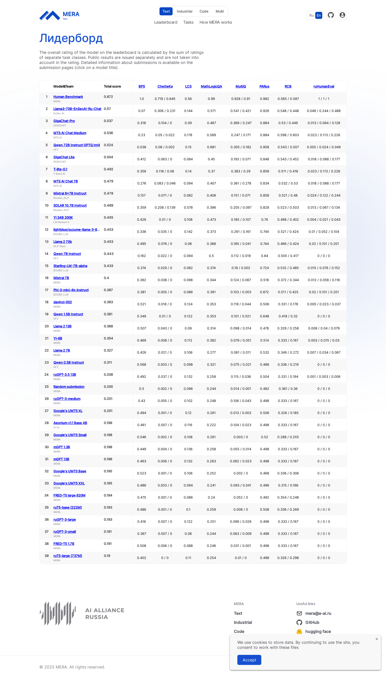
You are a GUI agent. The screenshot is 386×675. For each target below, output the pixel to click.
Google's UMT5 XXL (69, 483)
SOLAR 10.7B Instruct (70, 205)
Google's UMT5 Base (69, 471)
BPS (142, 86)
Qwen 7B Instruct (67, 254)
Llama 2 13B (62, 326)
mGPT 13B (61, 459)
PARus (264, 86)
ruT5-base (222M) (67, 507)
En (319, 15)
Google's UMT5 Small (69, 435)
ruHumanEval (323, 86)
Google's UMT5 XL (67, 411)
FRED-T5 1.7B (63, 544)
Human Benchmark (68, 97)
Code (204, 11)
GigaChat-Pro (64, 121)
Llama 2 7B (61, 350)
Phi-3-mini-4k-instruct (71, 290)
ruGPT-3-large (64, 519)
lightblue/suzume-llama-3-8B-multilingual (85, 230)
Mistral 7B (61, 278)
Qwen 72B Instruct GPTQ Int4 (76, 145)
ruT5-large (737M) (67, 556)
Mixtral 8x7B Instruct (69, 193)
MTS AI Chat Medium (69, 133)
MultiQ (241, 86)
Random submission (68, 387)
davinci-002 (62, 302)
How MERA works (216, 22)
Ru (311, 15)
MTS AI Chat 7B (65, 181)
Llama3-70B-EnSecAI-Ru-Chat (77, 109)
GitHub (307, 622)
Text (166, 11)
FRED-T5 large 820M (69, 495)
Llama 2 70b (62, 242)
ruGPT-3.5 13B (64, 374)
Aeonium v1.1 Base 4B (70, 423)
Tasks (188, 22)
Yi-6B (57, 338)
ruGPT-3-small (64, 532)
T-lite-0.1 (60, 169)
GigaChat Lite (64, 157)
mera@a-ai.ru (313, 613)
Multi (220, 11)
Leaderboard (165, 22)
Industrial (184, 11)
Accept (249, 659)
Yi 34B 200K (63, 217)
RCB (288, 86)
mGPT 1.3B (61, 447)
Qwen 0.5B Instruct (68, 362)
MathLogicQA (211, 86)
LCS (188, 86)
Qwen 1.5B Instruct (68, 314)
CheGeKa (165, 86)
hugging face (313, 631)
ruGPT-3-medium (66, 399)
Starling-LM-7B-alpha (70, 266)
